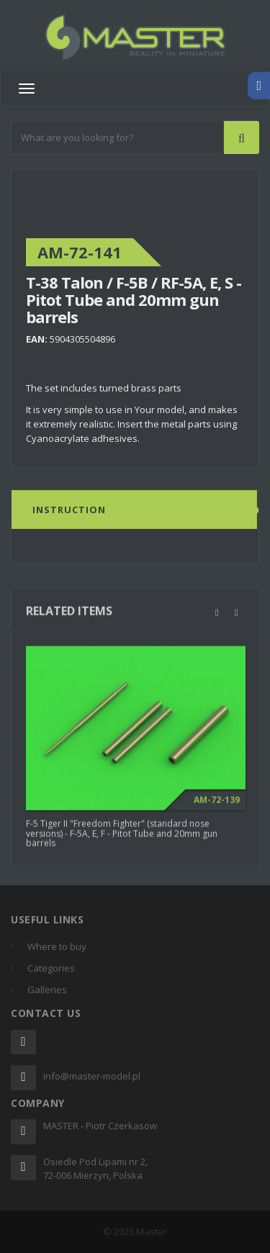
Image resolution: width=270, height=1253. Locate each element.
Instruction (69, 510)
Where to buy (56, 946)
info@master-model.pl (91, 1075)
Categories (51, 968)
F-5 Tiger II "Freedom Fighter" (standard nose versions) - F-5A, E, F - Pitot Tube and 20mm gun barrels (121, 838)
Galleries (47, 989)
